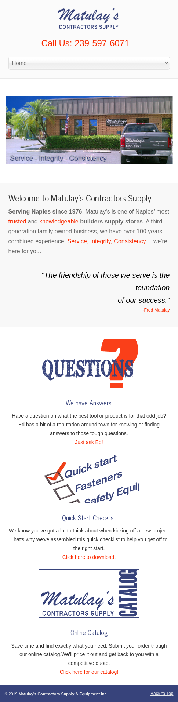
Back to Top (161, 693)
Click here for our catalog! (89, 672)
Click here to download (88, 557)
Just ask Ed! (89, 442)
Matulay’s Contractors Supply (89, 16)
